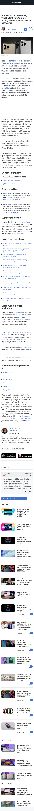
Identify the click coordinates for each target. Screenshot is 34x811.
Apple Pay (24, 88)
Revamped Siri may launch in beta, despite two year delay (24, 726)
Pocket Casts (7, 379)
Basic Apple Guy (24, 347)
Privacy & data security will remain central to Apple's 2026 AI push (24, 694)
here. (29, 349)
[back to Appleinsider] (16, 3)
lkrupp (8, 473)
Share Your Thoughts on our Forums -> (14, 498)
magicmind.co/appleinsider (11, 199)
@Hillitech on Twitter (9, 184)
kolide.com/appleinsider (10, 212)
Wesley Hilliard (11, 29)
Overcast (27, 319)
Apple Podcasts (18, 234)
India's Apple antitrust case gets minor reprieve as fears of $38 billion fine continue (24, 625)
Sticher (5, 386)
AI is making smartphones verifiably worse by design (24, 608)
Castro (5, 383)
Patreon (20, 222)
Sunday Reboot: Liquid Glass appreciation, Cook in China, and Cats (24, 643)
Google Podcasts (8, 390)
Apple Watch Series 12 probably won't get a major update (24, 710)
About (27, 474)
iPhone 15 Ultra (16, 61)
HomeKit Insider (18, 312)
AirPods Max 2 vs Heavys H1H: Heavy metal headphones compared (24, 660)
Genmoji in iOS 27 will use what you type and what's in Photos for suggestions (24, 677)
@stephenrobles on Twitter (11, 180)
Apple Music (6, 88)
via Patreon (25, 418)
